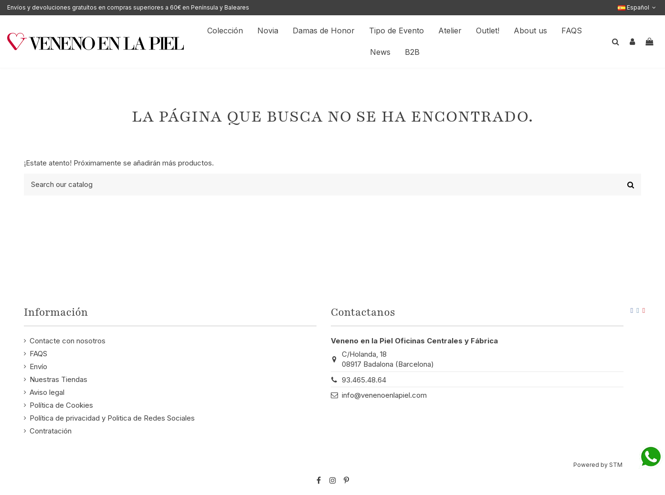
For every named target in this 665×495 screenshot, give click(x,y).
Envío (38, 366)
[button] (530, 30)
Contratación (51, 430)
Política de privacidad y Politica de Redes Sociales (112, 418)
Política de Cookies (61, 405)
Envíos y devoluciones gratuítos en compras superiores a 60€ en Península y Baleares (128, 7)
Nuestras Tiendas (58, 379)
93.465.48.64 (364, 379)
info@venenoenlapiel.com (384, 395)
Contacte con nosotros (68, 340)
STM (616, 464)
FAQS (38, 353)
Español (638, 7)
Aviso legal (47, 392)
